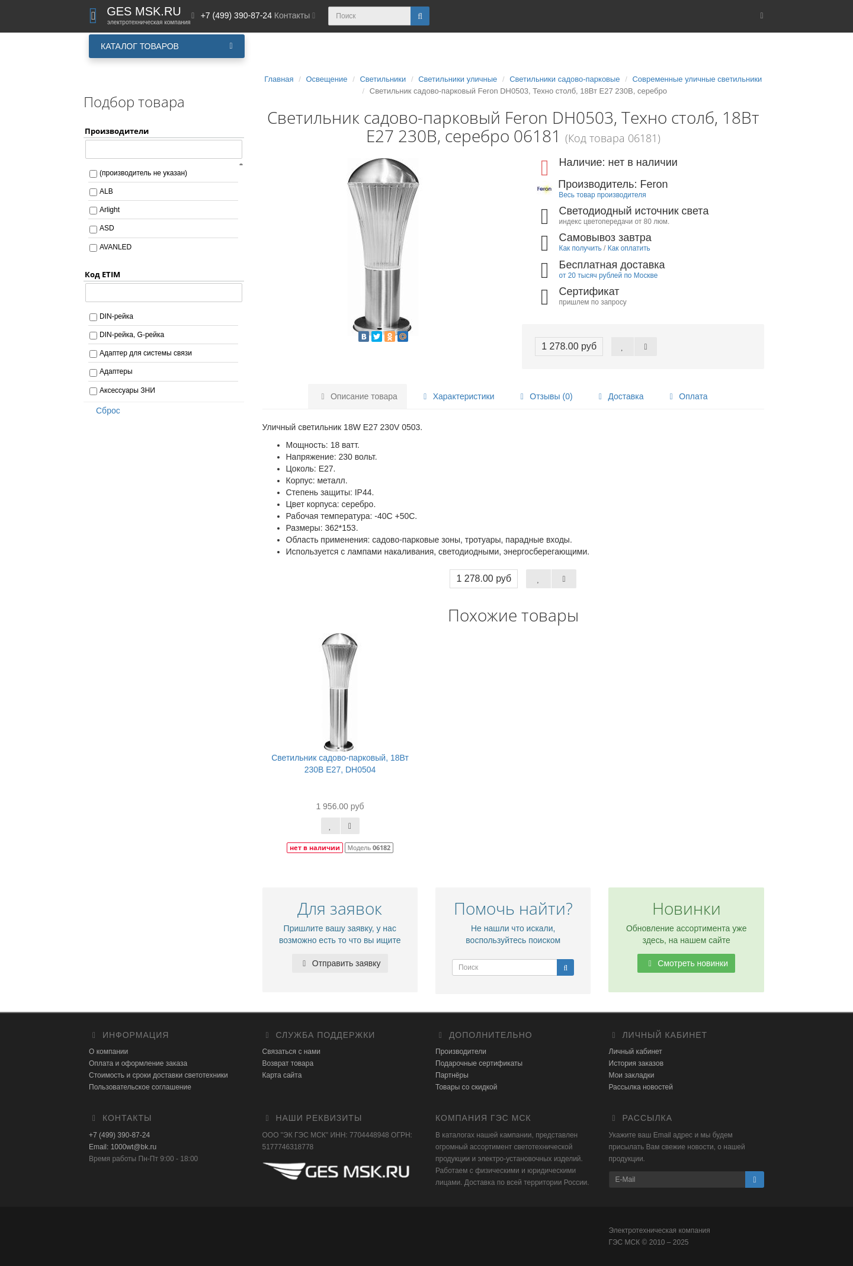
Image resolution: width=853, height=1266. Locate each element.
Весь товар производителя (602, 195)
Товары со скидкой (466, 1087)
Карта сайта (282, 1075)
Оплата (686, 396)
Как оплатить (629, 248)
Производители (460, 1051)
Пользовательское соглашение (140, 1087)
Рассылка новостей (641, 1087)
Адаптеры (116, 371)
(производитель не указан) (143, 173)
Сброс (104, 410)
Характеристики (457, 396)
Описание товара (357, 396)
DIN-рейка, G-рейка (132, 335)
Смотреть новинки (686, 963)
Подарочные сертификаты (478, 1063)
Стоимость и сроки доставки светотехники (158, 1075)
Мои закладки (632, 1075)
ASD (107, 228)
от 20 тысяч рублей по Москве (608, 275)
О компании (108, 1051)
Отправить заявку (340, 963)
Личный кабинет (635, 1051)
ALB (106, 191)
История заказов (636, 1063)
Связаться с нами (291, 1051)
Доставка (619, 396)
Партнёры (452, 1075)
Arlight (110, 210)
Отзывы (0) (544, 396)
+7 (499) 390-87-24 (119, 1135)
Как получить (580, 248)
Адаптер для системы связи (146, 353)
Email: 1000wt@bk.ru (122, 1147)
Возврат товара (288, 1063)
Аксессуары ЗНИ (127, 390)
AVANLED (116, 247)
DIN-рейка (116, 316)
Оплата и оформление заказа (138, 1063)
